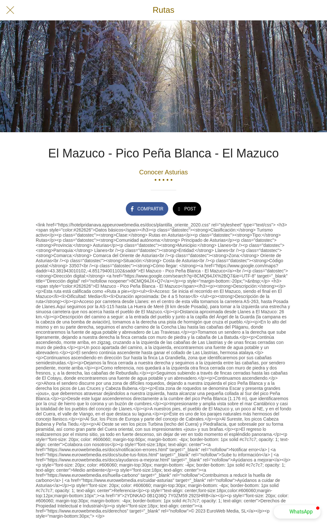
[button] (297, 512)
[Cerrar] (10, 10)
